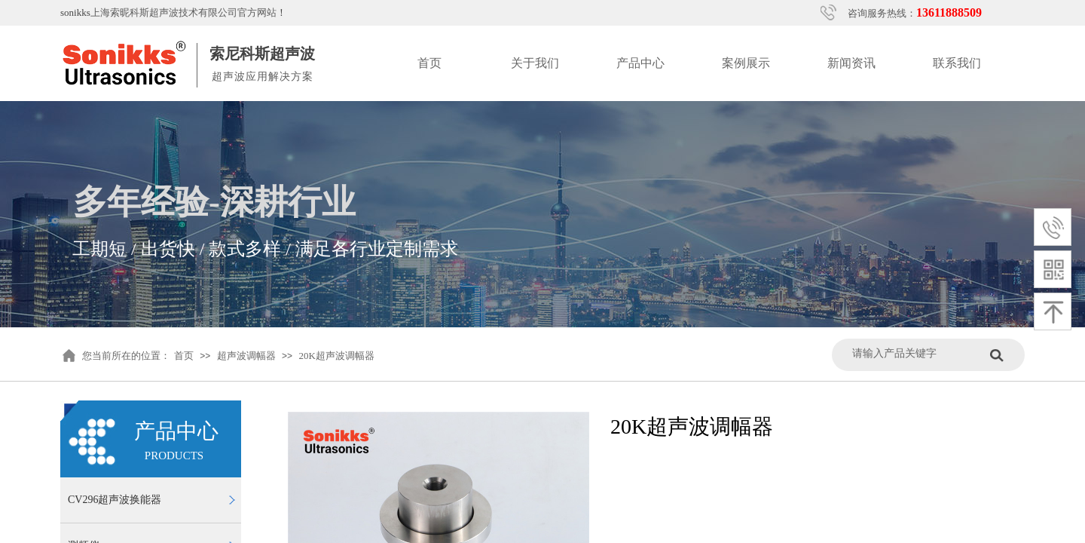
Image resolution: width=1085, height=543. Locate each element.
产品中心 (640, 63)
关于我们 (535, 63)
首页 (429, 63)
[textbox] (917, 353)
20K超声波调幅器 (336, 355)
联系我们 (957, 63)
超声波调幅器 (246, 355)
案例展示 (746, 63)
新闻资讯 (851, 63)
